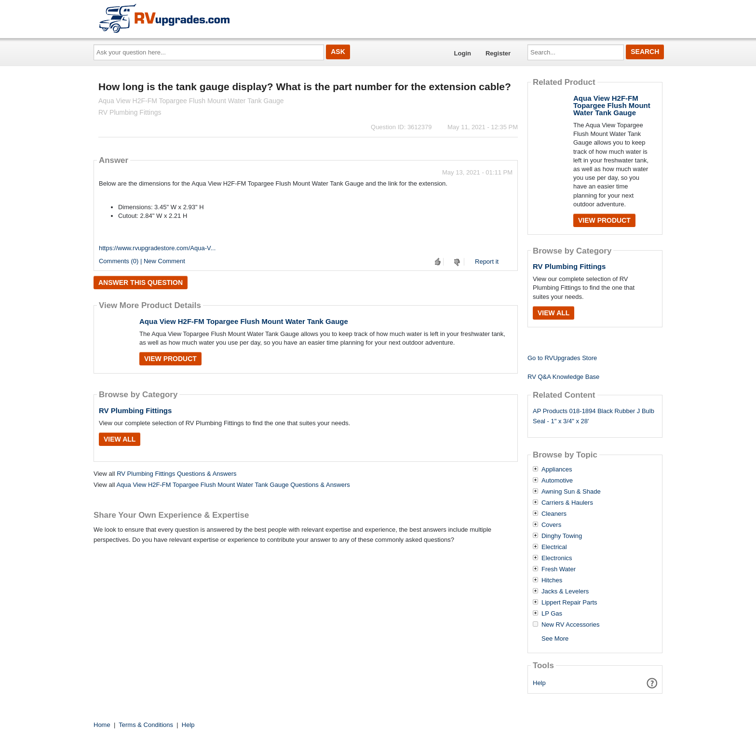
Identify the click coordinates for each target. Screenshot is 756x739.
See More (554, 638)
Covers (551, 525)
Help (539, 682)
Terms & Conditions (146, 724)
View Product (170, 359)
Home (102, 724)
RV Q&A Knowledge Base (563, 376)
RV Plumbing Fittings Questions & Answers (176, 473)
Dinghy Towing (561, 536)
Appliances (556, 469)
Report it (487, 261)
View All (119, 439)
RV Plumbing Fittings (135, 410)
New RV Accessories (570, 624)
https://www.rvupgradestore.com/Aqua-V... (157, 248)
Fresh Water (558, 569)
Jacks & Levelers (565, 591)
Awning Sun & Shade (571, 491)
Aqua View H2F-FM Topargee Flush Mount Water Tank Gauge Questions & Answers (233, 484)
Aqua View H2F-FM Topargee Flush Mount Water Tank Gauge (243, 321)
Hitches (551, 580)
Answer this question (140, 282)
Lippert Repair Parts (569, 602)
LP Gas (551, 613)
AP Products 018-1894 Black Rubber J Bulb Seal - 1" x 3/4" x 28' (593, 416)
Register (498, 53)
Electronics (556, 558)
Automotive (557, 480)
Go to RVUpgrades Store (562, 358)
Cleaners (554, 514)
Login (462, 53)
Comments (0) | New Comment (142, 261)
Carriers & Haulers (567, 502)
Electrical (554, 547)
